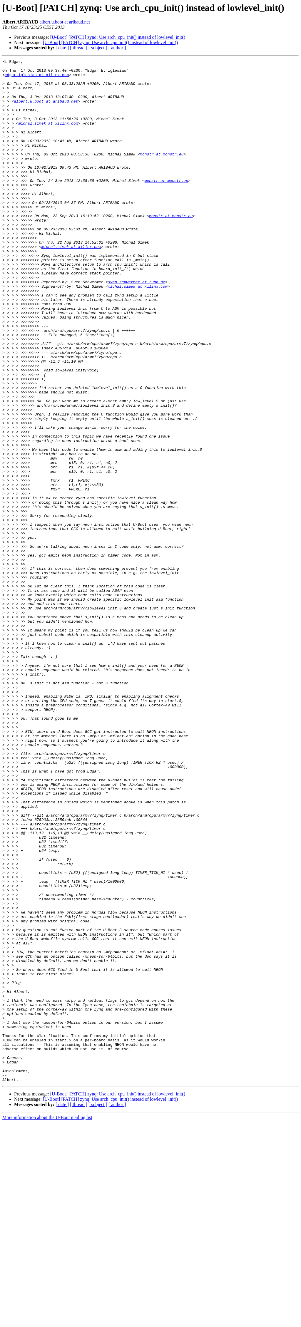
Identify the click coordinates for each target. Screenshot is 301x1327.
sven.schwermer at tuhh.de (136, 326)
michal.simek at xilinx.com (48, 136)
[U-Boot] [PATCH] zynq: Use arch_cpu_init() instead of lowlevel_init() (117, 37)
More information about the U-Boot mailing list (47, 1321)
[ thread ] (78, 47)
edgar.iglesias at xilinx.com (37, 78)
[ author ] (117, 47)
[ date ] (62, 47)
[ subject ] (97, 47)
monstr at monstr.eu (161, 173)
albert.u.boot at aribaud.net (64, 21)
